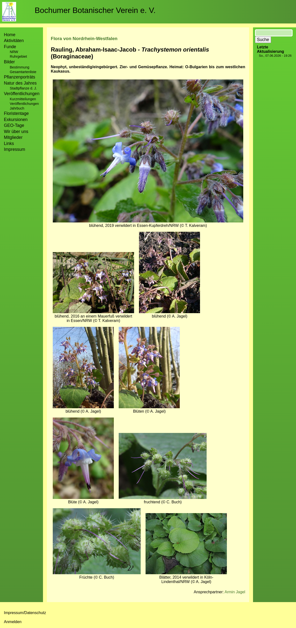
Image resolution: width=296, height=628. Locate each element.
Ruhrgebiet (18, 56)
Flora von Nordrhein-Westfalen (84, 38)
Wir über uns (16, 131)
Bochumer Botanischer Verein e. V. (95, 10)
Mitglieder (13, 137)
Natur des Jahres (20, 83)
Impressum (14, 149)
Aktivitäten (14, 40)
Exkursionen (16, 119)
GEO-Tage (14, 125)
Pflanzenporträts (19, 77)
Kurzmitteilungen (23, 99)
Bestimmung (19, 67)
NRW (14, 52)
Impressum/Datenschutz (25, 613)
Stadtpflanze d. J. (23, 88)
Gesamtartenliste (23, 72)
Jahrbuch (17, 108)
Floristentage (16, 113)
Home (9, 34)
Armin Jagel (235, 592)
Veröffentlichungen (24, 104)
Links (9, 143)
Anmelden (12, 622)
